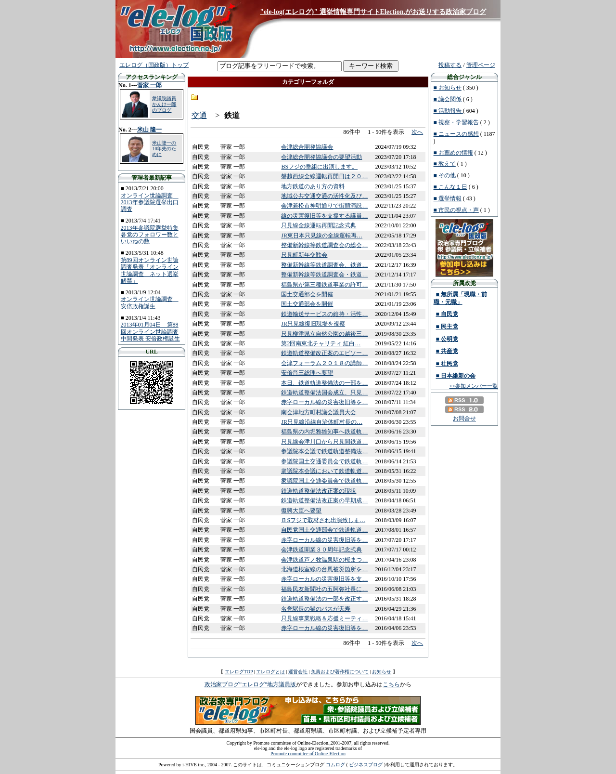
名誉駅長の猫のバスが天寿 (315, 608)
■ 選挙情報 (448, 198)
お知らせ (381, 671)
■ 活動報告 (448, 110)
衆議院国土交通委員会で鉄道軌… (324, 480)
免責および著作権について (340, 671)
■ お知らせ (448, 87)
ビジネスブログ (366, 764)
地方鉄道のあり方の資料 (313, 186)
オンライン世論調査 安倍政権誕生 (150, 302)
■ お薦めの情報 (453, 152)
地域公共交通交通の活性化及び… (324, 196)
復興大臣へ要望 (301, 510)
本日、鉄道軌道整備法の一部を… (324, 383)
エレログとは (270, 671)
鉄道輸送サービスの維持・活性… (324, 314)
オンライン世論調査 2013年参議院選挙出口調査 (150, 202)
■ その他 (445, 175)
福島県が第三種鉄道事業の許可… (324, 284)
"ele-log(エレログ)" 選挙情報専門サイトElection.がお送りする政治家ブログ (373, 11)
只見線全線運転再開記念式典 (318, 225)
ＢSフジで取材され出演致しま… (323, 520)
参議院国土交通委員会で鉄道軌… (324, 461)
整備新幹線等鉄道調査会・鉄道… (324, 274)
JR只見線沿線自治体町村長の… (321, 422)
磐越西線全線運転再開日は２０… (324, 176)
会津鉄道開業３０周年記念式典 (321, 549)
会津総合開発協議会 (307, 147)
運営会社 (298, 671)
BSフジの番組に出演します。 (319, 166)
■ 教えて (445, 163)
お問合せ (464, 418)
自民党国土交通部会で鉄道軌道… (324, 529)
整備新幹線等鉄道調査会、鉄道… (324, 265)
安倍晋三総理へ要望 (307, 372)
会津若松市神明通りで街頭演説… (324, 205)
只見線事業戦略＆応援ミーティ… (324, 618)
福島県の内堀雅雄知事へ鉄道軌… (324, 431)
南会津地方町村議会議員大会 (318, 412)
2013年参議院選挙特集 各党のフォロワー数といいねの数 (150, 234)
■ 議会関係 (448, 99)
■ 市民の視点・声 (456, 210)
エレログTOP (239, 671)
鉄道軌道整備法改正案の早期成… (324, 500)
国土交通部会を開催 (307, 294)
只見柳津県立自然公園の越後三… (324, 333)
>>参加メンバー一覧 (473, 386)
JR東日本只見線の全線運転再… (321, 235)
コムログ (335, 764)
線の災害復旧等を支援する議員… (324, 215)
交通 (199, 115)
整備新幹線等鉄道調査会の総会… (324, 245)
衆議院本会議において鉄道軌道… (324, 471)
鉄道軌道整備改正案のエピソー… (324, 353)
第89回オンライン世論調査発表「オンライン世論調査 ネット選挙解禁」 (150, 270)
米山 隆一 (149, 129)
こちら (391, 684)
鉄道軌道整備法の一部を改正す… (324, 598)
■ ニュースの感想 (456, 134)
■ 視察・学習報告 (456, 122)
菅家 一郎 (149, 85)
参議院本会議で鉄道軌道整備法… (324, 451)
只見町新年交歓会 (304, 254)
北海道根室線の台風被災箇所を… (324, 569)
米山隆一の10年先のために (164, 148)
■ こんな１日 (450, 187)
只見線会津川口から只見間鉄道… (324, 441)
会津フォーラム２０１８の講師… (324, 363)
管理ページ (480, 65)
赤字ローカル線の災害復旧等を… (324, 402)
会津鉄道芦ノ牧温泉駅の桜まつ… (324, 559)
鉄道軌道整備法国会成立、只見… (324, 392)
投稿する (450, 65)
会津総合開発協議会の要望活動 (321, 157)
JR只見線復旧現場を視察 (313, 323)
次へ (417, 132)
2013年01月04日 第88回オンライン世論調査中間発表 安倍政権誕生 (150, 331)
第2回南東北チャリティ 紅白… (320, 343)
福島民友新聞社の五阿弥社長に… (324, 589)
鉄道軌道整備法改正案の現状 (318, 490)
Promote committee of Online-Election (308, 753)
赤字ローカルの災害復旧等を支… (324, 579)
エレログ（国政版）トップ (154, 65)
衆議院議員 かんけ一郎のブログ (164, 104)
